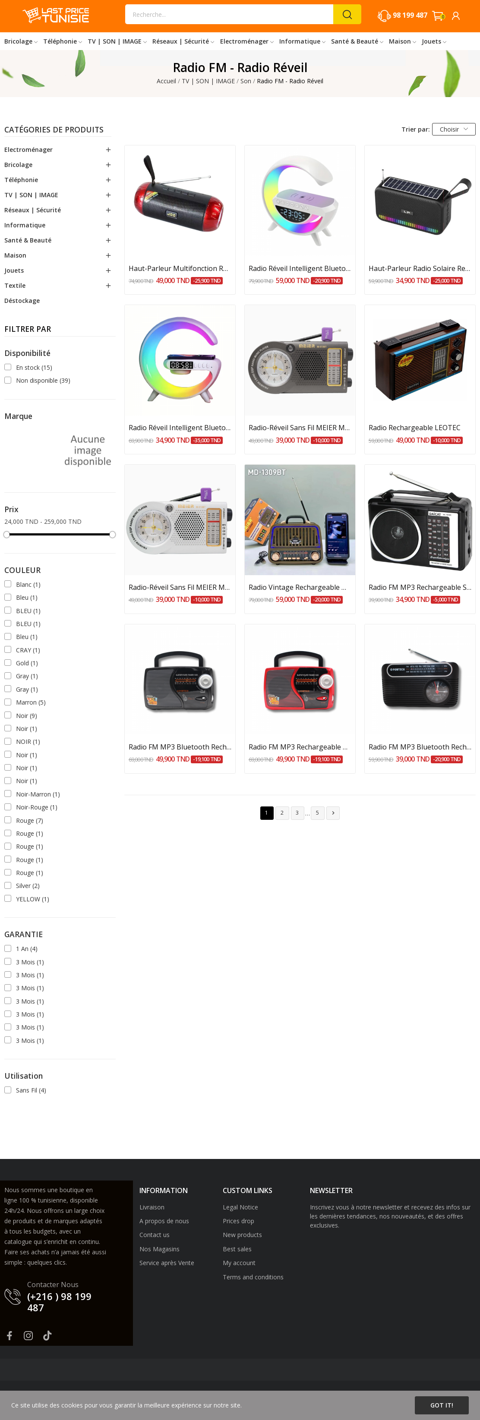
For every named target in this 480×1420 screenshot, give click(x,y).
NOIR (28, 741)
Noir (26, 716)
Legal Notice (240, 1207)
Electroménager (28, 149)
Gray (27, 676)
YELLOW (32, 899)
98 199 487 (410, 15)
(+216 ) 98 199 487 (59, 1302)
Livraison (151, 1207)
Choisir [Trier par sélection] (454, 129)
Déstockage (22, 300)
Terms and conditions (253, 1277)
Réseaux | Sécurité (32, 210)
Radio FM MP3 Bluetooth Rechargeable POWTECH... (420, 747)
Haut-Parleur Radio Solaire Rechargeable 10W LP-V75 (420, 268)
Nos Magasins (159, 1249)
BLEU (28, 611)
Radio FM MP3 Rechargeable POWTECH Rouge (300, 747)
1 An (27, 949)
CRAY (28, 650)
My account (239, 1263)
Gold (27, 663)
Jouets (14, 270)
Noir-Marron (38, 794)
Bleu (27, 597)
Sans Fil (31, 1090)
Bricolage (18, 165)
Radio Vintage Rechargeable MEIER (300, 587)
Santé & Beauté (27, 240)
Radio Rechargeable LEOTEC (415, 427)
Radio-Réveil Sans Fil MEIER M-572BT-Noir (300, 427)
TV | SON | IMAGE (31, 195)
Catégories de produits (54, 130)
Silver (28, 886)
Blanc (28, 584)
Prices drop (238, 1221)
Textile (14, 285)
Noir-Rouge (36, 807)
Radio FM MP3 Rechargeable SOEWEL (420, 587)
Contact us (154, 1235)
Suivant (333, 813)
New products (242, 1235)
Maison (15, 255)
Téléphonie (21, 180)
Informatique (24, 225)
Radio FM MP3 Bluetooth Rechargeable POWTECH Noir (180, 747)
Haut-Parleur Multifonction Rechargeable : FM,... (180, 268)
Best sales (237, 1249)
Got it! (441, 1405)
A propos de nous (164, 1221)
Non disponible (43, 380)
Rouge (29, 820)
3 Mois (30, 962)
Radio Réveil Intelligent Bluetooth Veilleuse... (300, 268)
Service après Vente (166, 1263)
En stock (34, 367)
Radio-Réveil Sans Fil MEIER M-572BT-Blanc (180, 587)
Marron (31, 702)
